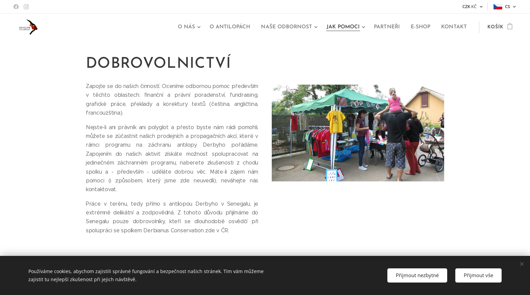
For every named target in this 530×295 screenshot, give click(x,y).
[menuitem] (196, 27)
